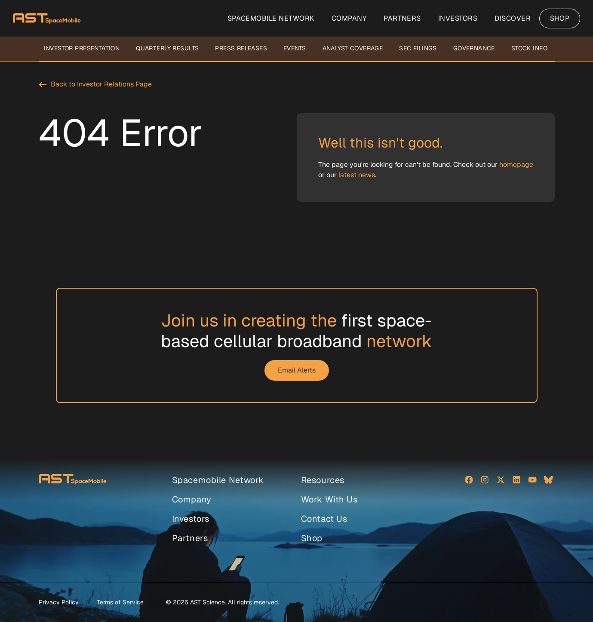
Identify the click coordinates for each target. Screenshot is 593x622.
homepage (516, 164)
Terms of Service (120, 602)
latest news (356, 174)
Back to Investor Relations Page (101, 84)
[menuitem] (271, 18)
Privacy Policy (59, 602)
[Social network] (469, 481)
